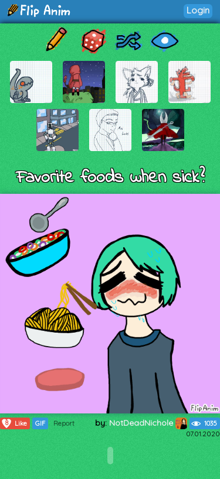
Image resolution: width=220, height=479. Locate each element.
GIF (40, 423)
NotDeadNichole (148, 423)
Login (198, 10)
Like (14, 423)
